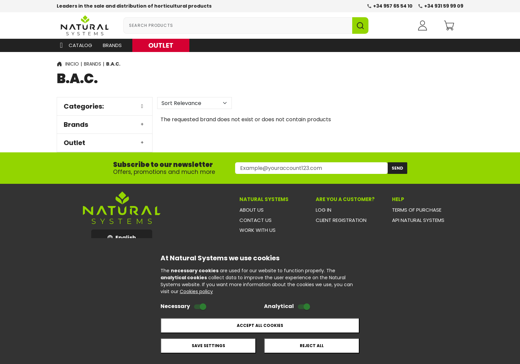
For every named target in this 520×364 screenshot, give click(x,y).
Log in (323, 209)
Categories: (105, 106)
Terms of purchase (416, 209)
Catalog (74, 45)
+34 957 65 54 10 (390, 6)
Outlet (105, 142)
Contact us (255, 220)
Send (397, 168)
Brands (112, 45)
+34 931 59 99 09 (440, 6)
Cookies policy (196, 291)
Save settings (208, 345)
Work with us (257, 230)
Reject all (312, 345)
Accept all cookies (260, 325)
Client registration (341, 220)
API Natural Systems (418, 220)
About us (251, 209)
